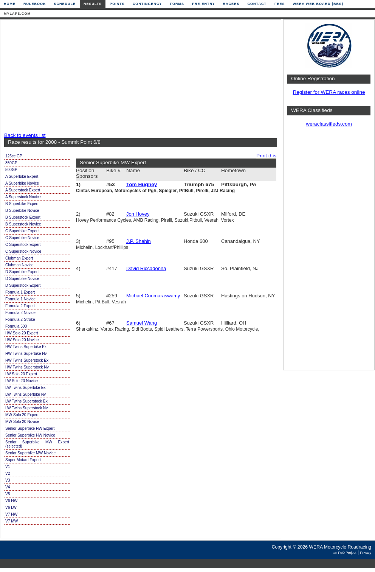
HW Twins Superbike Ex (25, 347)
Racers (231, 4)
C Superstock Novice (23, 251)
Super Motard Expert (23, 460)
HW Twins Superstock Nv (27, 367)
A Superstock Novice (23, 197)
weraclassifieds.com (329, 124)
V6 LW (11, 507)
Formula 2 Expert (20, 306)
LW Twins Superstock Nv (26, 408)
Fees (279, 4)
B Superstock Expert (22, 217)
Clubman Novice (19, 265)
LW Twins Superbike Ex (25, 387)
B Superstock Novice (23, 224)
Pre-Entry (203, 4)
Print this (266, 156)
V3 (7, 480)
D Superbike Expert (22, 272)
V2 (7, 473)
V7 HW (11, 514)
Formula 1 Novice (20, 299)
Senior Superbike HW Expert (29, 428)
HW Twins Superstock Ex (26, 360)
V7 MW (11, 521)
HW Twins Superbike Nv (26, 353)
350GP (11, 163)
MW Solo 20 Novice (22, 422)
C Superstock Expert (22, 244)
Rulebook (34, 4)
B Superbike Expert (22, 204)
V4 (7, 487)
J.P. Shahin (138, 241)
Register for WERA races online (329, 92)
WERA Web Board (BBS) (318, 4)
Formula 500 (16, 326)
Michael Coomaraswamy (153, 295)
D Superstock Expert (22, 285)
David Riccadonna (146, 268)
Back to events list (25, 135)
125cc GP (13, 156)
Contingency (147, 4)
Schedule (65, 4)
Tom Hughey (141, 184)
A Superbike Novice (22, 183)
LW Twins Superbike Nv (25, 394)
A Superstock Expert (22, 190)
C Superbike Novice (22, 238)
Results (93, 4)
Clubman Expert (19, 258)
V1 (7, 467)
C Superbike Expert (22, 231)
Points (117, 4)
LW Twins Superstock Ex (26, 401)
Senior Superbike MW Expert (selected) (37, 444)
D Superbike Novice (22, 279)
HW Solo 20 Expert (21, 333)
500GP (11, 170)
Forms (177, 4)
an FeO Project (344, 553)
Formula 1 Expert (20, 292)
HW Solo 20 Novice (22, 340)
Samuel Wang (141, 323)
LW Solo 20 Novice (21, 381)
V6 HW (11, 501)
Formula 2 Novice (20, 313)
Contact (257, 4)
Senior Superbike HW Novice (30, 435)
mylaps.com (17, 14)
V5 (7, 494)
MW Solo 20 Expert (22, 415)
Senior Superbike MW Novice (30, 453)
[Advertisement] (114, 76)
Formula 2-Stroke (20, 319)
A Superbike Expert (21, 176)
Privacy (365, 553)
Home (9, 4)
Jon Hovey (137, 214)
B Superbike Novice (22, 210)
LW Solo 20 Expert (21, 374)
